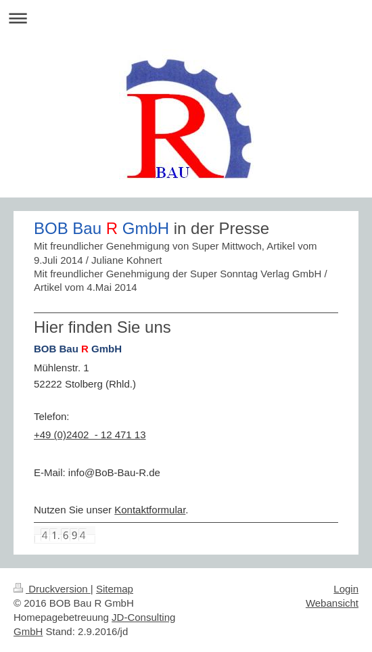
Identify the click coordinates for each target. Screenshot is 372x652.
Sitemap (114, 589)
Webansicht (332, 603)
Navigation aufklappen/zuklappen (186, 17)
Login (345, 589)
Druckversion (52, 589)
